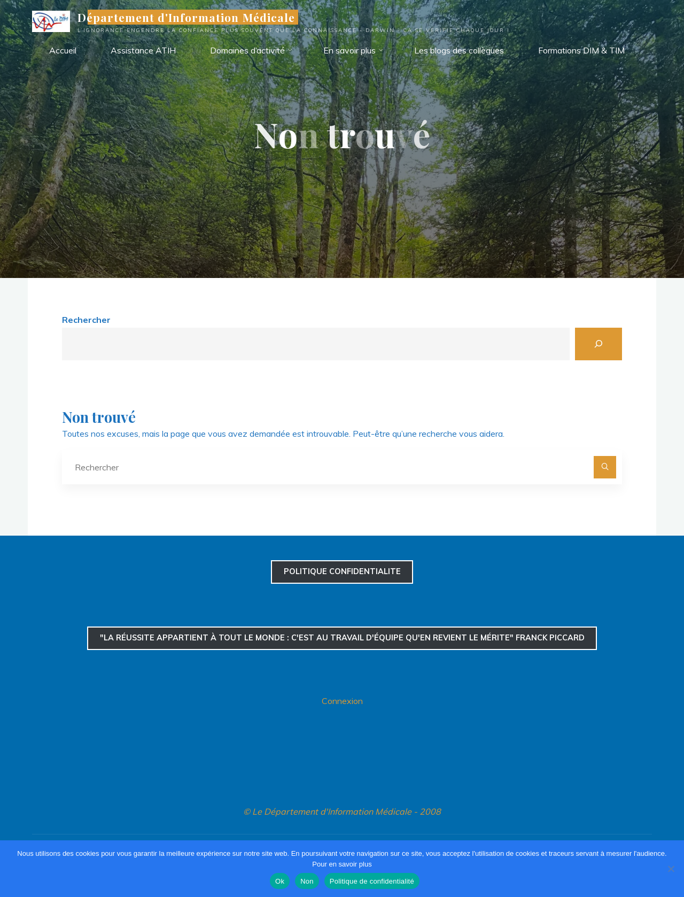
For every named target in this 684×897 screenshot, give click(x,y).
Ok (279, 881)
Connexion (342, 700)
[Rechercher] (598, 344)
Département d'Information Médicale (186, 17)
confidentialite (342, 571)
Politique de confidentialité (372, 881)
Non (307, 881)
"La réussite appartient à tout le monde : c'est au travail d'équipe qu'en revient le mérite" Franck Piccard (342, 638)
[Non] (670, 868)
